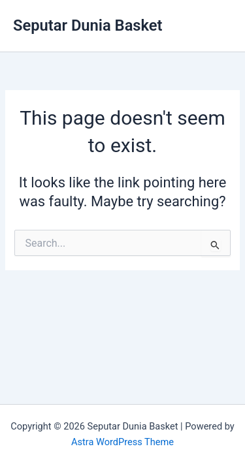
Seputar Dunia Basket (88, 25)
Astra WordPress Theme (122, 442)
